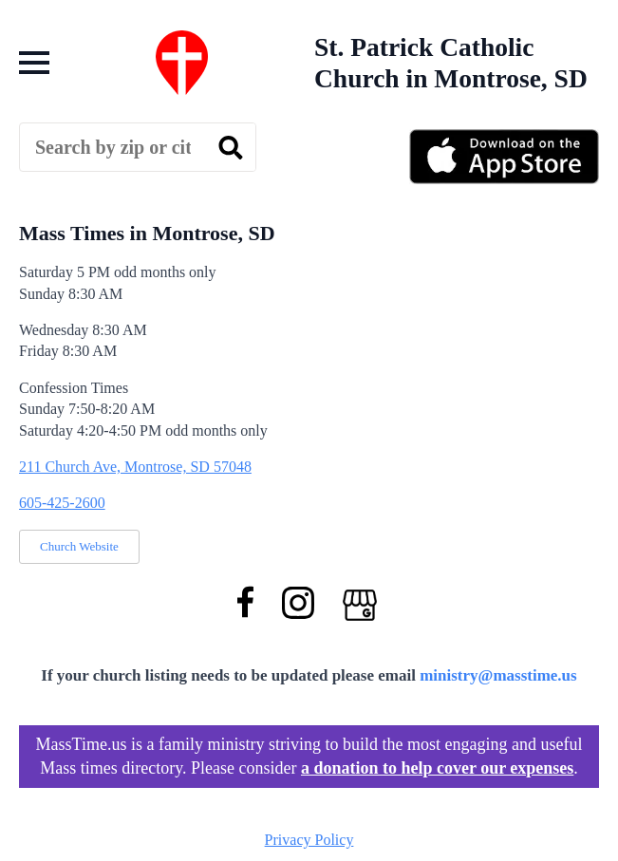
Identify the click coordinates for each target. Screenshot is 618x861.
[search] (230, 148)
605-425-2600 (62, 503)
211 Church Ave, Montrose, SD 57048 (135, 467)
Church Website (79, 546)
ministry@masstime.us (498, 675)
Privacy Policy (309, 840)
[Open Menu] (34, 62)
